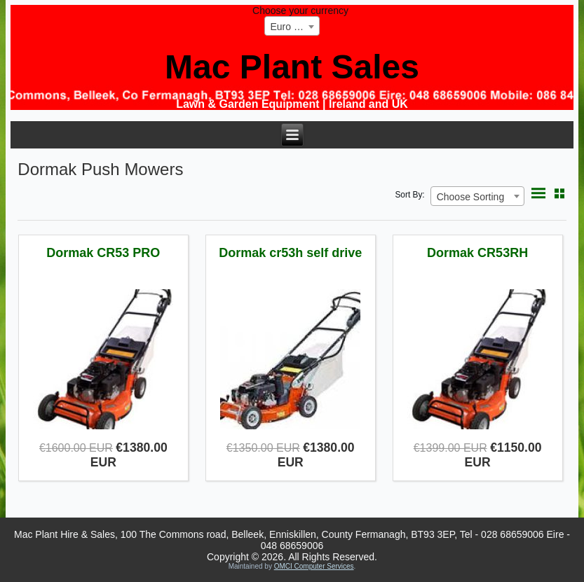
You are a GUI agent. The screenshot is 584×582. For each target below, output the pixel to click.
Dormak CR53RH (477, 253)
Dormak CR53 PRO (103, 253)
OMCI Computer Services (314, 566)
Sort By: (409, 195)
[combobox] (292, 26)
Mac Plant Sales (292, 66)
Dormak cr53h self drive (290, 253)
